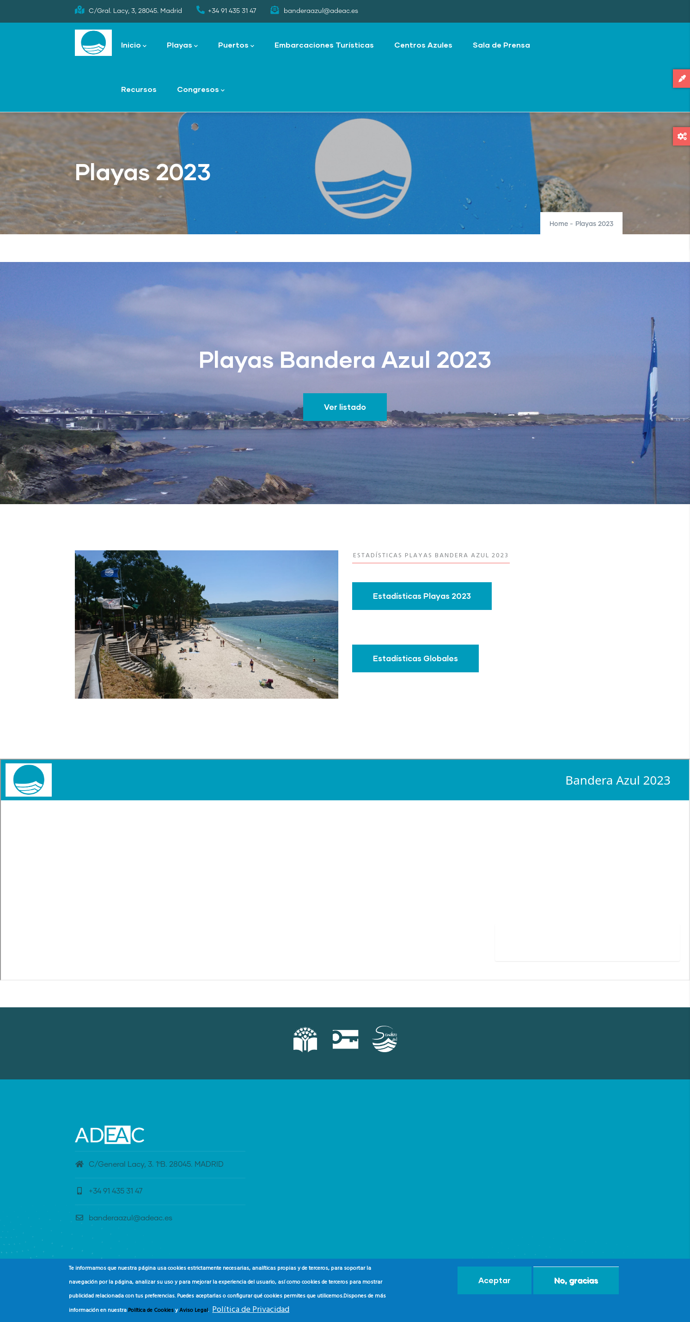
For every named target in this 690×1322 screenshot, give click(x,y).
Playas (182, 45)
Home (559, 224)
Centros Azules (423, 44)
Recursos (139, 89)
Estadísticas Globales (415, 658)
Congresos (201, 90)
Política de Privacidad (250, 1309)
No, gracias (576, 1280)
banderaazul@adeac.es (123, 1218)
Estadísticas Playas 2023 (422, 596)
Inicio (134, 45)
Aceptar (494, 1280)
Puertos (236, 45)
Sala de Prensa (501, 44)
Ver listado (345, 407)
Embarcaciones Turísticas (324, 44)
